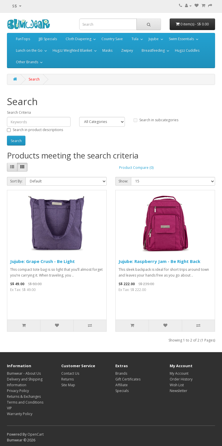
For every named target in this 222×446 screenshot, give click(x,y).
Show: (123, 181)
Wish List (177, 384)
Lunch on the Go (29, 50)
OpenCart (35, 434)
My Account (179, 373)
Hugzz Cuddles (187, 50)
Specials (122, 390)
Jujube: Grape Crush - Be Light (42, 261)
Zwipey (127, 50)
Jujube (154, 38)
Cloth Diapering (78, 38)
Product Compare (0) (136, 167)
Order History (181, 379)
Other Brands (27, 61)
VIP (9, 408)
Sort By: (16, 181)
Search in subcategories (156, 119)
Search (34, 79)
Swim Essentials (181, 38)
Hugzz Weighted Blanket (72, 50)
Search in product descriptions (35, 129)
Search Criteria (19, 112)
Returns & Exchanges (24, 396)
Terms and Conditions (25, 402)
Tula (135, 38)
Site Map (68, 384)
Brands (121, 373)
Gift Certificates (127, 379)
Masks (107, 50)
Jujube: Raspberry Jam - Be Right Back (159, 261)
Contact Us (70, 373)
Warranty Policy (19, 413)
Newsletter (178, 390)
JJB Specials (48, 38)
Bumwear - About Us (24, 373)
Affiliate (121, 384)
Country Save (112, 38)
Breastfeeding (153, 50)
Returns (67, 379)
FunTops (23, 38)
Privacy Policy (18, 390)
